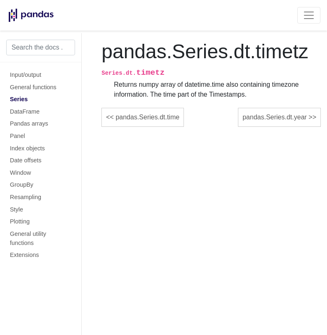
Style (16, 209)
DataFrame (25, 111)
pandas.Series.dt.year (274, 117)
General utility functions (28, 238)
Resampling (25, 197)
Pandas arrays (29, 123)
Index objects (27, 148)
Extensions (24, 255)
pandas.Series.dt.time (147, 117)
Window (20, 172)
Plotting (20, 221)
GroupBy (21, 184)
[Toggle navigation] (308, 15)
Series (19, 99)
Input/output (25, 74)
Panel (17, 136)
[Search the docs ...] (40, 47)
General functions (33, 87)
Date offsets (26, 160)
